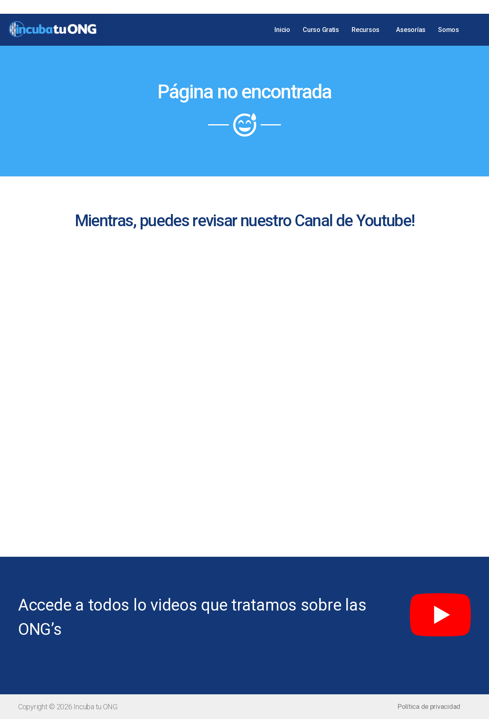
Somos (448, 29)
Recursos (367, 29)
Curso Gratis (323, 29)
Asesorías (411, 29)
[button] (429, 706)
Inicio (284, 29)
